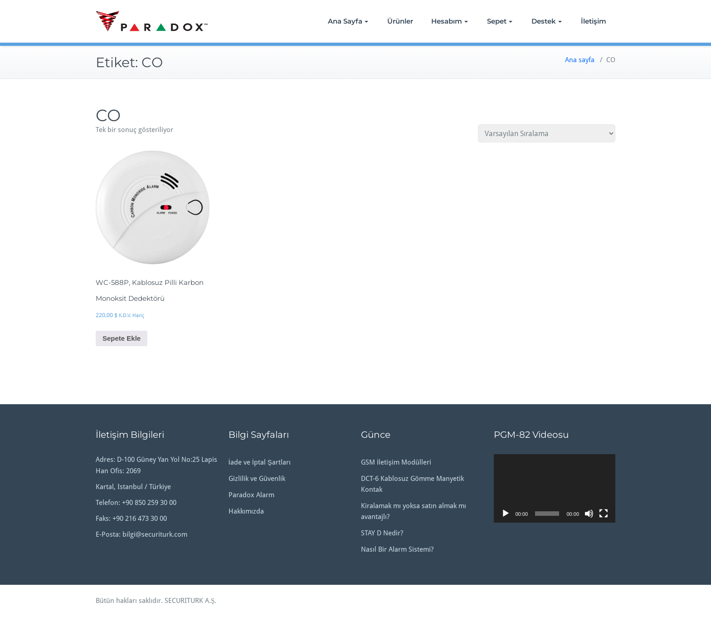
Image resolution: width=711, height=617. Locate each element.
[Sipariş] (546, 133)
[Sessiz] (589, 513)
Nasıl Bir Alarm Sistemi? (397, 549)
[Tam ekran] (603, 513)
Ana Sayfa (348, 21)
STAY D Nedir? (382, 533)
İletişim (593, 21)
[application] (555, 488)
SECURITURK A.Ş (189, 601)
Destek (546, 21)
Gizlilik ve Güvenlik (257, 479)
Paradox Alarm (251, 495)
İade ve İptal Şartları (260, 462)
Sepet (499, 21)
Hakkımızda (246, 511)
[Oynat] (505, 513)
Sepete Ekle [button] (121, 338)
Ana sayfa (579, 60)
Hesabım (449, 21)
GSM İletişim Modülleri (396, 462)
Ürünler (400, 21)
